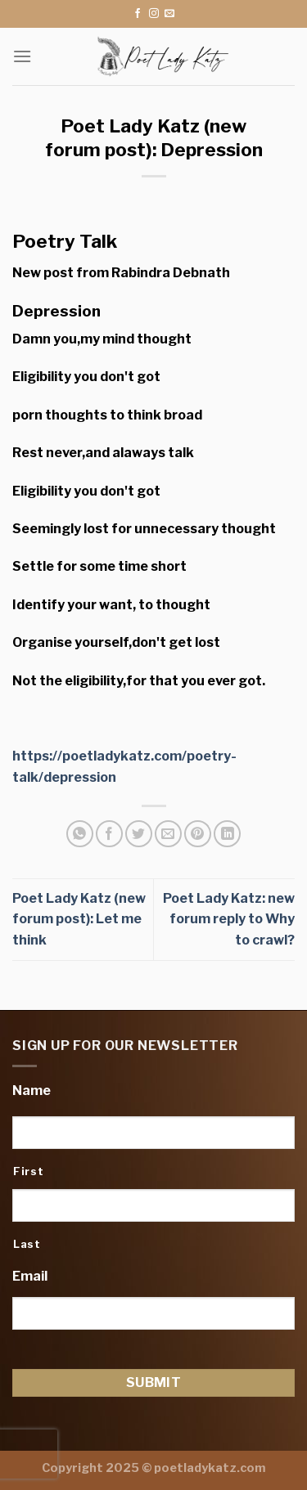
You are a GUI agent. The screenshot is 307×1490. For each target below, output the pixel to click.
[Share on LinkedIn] (227, 833)
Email (29, 1276)
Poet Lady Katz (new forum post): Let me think (79, 919)
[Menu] (22, 56)
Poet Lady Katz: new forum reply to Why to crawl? (229, 919)
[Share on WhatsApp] (79, 833)
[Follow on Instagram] (154, 14)
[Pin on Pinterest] (197, 833)
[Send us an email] (169, 14)
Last (27, 1243)
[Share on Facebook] (109, 833)
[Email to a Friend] (168, 833)
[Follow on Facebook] (137, 14)
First (28, 1171)
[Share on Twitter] (138, 833)
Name (31, 1090)
